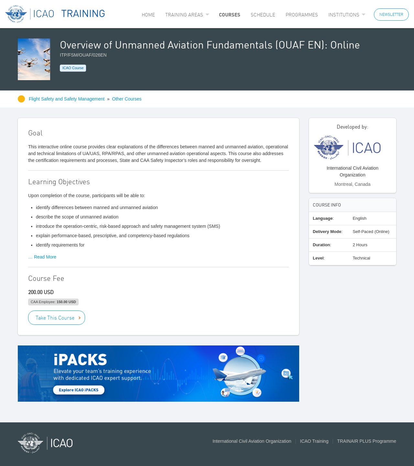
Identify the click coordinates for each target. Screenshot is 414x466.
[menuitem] (148, 14)
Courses (229, 14)
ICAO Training (314, 441)
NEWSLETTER (391, 14)
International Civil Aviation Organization (251, 441)
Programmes (302, 15)
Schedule (263, 15)
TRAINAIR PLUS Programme (366, 441)
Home (148, 15)
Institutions (343, 15)
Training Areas (184, 15)
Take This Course (55, 317)
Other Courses (127, 98)
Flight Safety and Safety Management (67, 98)
